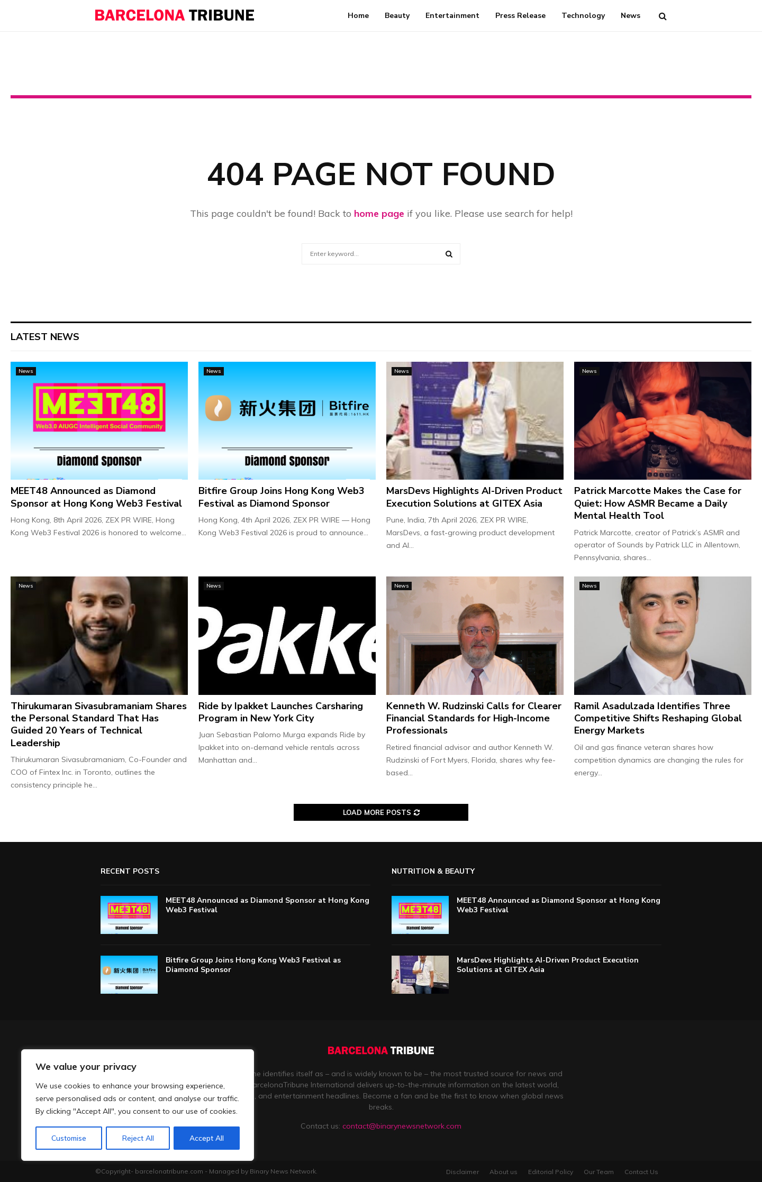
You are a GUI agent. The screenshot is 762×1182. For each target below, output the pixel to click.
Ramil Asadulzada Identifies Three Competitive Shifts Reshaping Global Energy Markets (658, 718)
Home (358, 16)
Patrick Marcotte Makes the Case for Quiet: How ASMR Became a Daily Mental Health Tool (657, 503)
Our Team (599, 1172)
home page (379, 213)
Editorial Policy (550, 1172)
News (630, 16)
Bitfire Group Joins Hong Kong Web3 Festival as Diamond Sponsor (281, 496)
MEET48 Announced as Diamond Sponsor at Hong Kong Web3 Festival (96, 496)
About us (503, 1172)
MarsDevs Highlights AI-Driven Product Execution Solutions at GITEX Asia (474, 496)
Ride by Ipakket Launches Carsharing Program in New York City (280, 712)
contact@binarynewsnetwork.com (401, 1126)
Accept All (206, 1138)
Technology (583, 16)
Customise (69, 1138)
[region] (137, 1105)
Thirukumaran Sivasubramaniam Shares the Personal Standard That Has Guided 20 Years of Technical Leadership (99, 724)
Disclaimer (462, 1172)
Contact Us (641, 1172)
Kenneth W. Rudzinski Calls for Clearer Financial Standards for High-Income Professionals (473, 718)
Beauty (397, 16)
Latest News (45, 337)
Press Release (520, 16)
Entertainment (452, 16)
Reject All (138, 1138)
